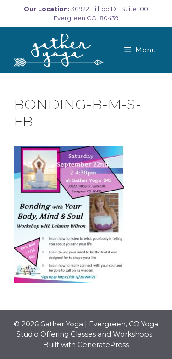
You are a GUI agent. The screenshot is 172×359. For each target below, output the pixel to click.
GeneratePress (103, 344)
